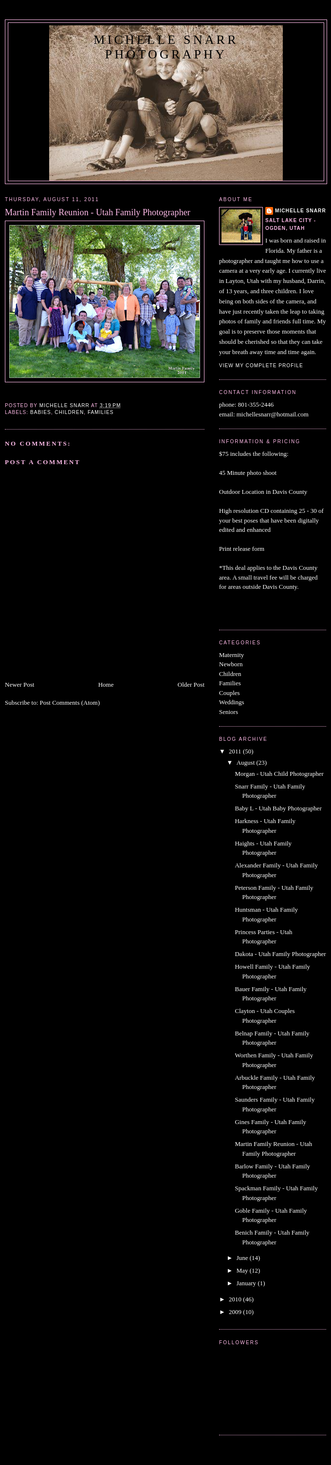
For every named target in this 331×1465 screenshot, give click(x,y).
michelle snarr (300, 210)
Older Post (191, 684)
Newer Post (19, 684)
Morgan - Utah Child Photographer (279, 773)
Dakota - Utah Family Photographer (280, 954)
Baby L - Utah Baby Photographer (278, 808)
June (243, 1257)
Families (101, 412)
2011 (236, 751)
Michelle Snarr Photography (165, 47)
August (247, 762)
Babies (40, 412)
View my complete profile (261, 365)
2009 (236, 1311)
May (243, 1270)
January (247, 1283)
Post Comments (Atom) (70, 702)
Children (69, 412)
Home (106, 684)
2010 (236, 1299)
